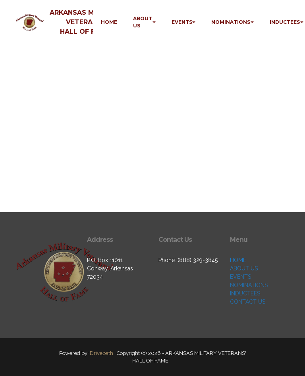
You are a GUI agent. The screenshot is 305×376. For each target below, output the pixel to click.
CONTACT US (247, 302)
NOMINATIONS (230, 22)
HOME (109, 22)
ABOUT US (142, 22)
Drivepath (101, 353)
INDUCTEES (285, 22)
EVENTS (182, 22)
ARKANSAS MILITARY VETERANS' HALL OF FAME (85, 22)
